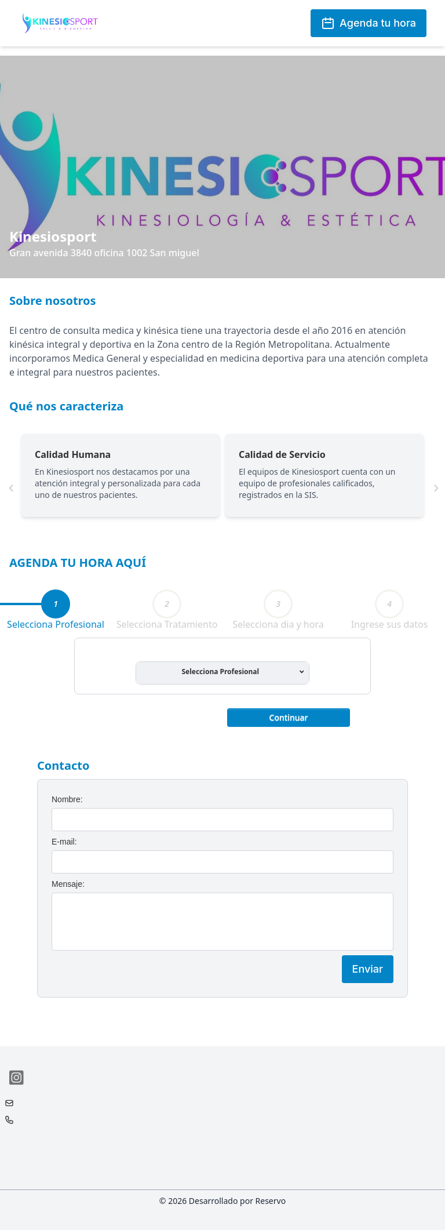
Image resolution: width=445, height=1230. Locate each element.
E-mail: (64, 841)
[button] (288, 716)
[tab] (55, 603)
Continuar (288, 717)
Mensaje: (68, 884)
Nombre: (67, 799)
